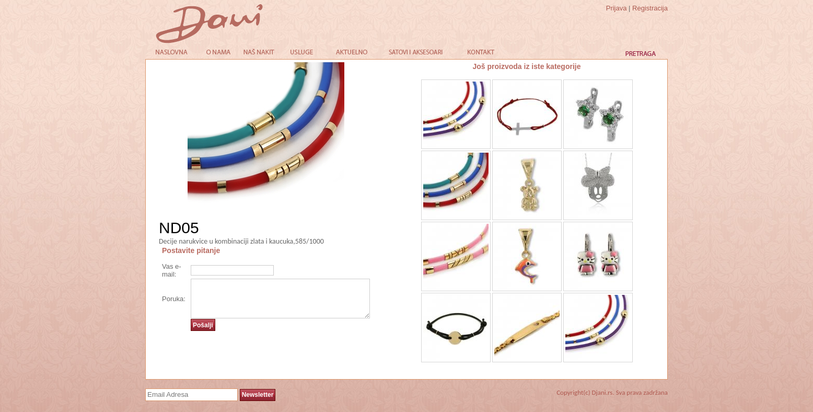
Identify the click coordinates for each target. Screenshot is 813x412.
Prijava (616, 8)
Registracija (650, 8)
